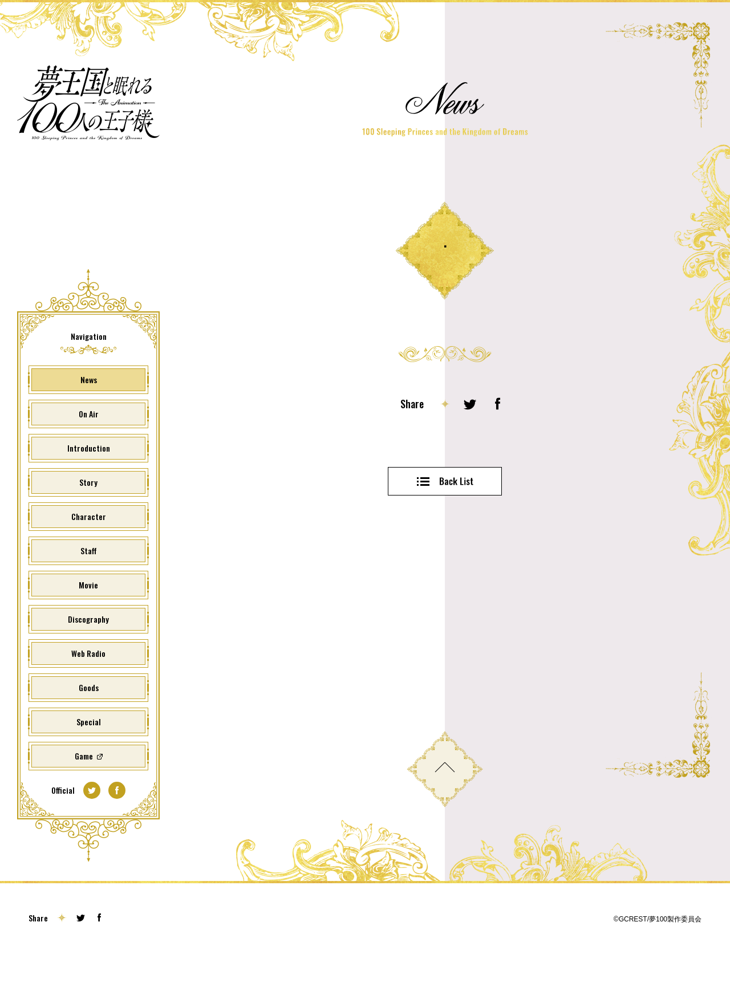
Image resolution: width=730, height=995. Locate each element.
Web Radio (88, 691)
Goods (89, 725)
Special (88, 759)
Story (88, 520)
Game (84, 793)
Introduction (88, 486)
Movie (88, 622)
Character (88, 554)
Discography (88, 657)
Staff (88, 588)
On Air (89, 451)
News (88, 417)
